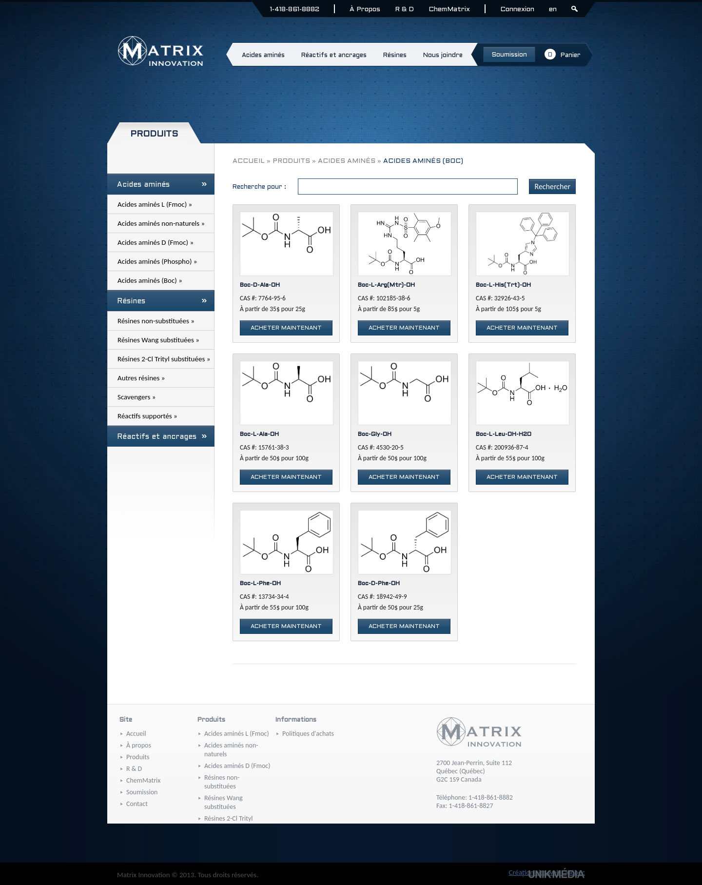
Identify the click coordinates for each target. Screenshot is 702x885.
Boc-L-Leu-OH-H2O (503, 434)
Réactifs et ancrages (162, 436)
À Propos (365, 9)
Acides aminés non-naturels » (161, 223)
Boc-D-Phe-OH (379, 584)
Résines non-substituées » (156, 320)
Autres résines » (141, 378)
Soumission (141, 792)
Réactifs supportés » (147, 416)
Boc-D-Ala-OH (260, 285)
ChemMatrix (449, 9)
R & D (404, 9)
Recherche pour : (259, 187)
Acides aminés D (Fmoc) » (155, 242)
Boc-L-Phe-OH (260, 584)
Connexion (517, 9)
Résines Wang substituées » (158, 339)
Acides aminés (162, 184)
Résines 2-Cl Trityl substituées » (163, 358)
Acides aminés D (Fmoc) (237, 766)
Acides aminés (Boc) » (149, 280)
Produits (291, 161)
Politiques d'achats (308, 733)
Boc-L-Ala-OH (259, 434)
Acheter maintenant (286, 328)
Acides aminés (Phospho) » (157, 261)
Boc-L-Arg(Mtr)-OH (386, 285)
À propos (138, 745)
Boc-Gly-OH (374, 434)
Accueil (249, 161)
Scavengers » (136, 397)
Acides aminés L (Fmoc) (236, 733)
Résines (162, 301)
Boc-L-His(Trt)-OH (503, 285)
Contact (137, 804)
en (553, 9)
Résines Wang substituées (223, 802)
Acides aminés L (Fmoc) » (154, 204)
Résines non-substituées (221, 781)
